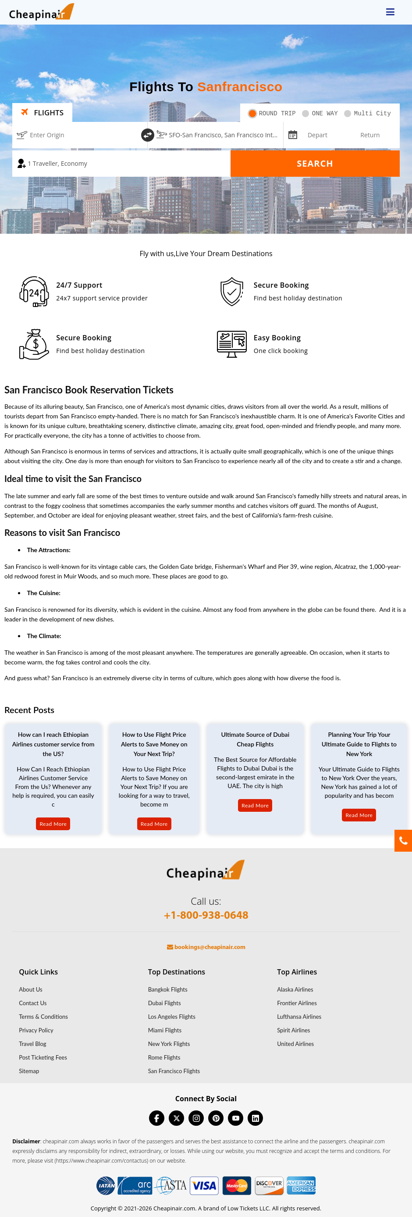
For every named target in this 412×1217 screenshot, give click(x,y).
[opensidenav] (390, 12)
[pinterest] (216, 1118)
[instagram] (196, 1118)
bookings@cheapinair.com (206, 947)
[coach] (121, 163)
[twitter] (176, 1118)
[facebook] (156, 1118)
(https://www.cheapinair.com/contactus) (102, 1160)
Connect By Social (206, 1098)
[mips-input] (292, 134)
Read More (53, 824)
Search (315, 163)
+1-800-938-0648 (206, 915)
